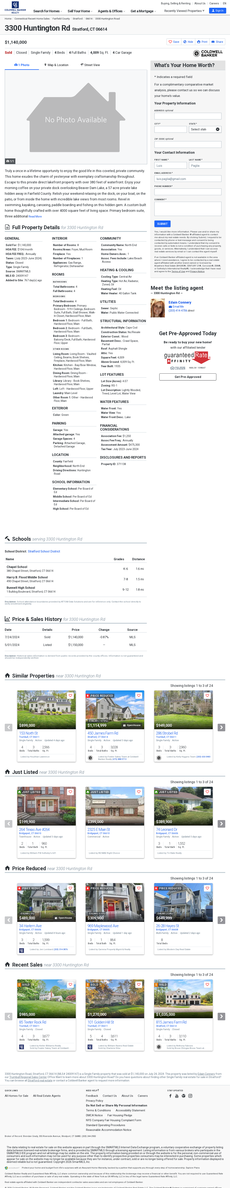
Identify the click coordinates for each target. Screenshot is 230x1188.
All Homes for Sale (16, 1096)
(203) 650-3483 (203, 757)
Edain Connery (180, 302)
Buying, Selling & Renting (175, 3)
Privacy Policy (94, 1100)
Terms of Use (178, 271)
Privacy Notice (197, 271)
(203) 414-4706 (178, 310)
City (157, 123)
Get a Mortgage (143, 11)
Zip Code (163, 138)
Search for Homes (47, 11)
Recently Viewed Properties (184, 10)
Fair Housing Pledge (119, 1115)
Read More (35, 216)
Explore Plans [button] (193, 1168)
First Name (161, 159)
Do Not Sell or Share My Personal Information (116, 1105)
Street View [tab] (90, 65)
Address (163, 110)
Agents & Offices (111, 11)
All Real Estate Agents (47, 1096)
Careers (214, 3)
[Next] (221, 727)
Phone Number (163, 186)
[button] (217, 10)
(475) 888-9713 (119, 759)
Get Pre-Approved (188, 377)
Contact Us (110, 1096)
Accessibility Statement (130, 1110)
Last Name (195, 159)
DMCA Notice (94, 1115)
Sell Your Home (80, 11)
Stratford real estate (40, 1080)
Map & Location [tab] (56, 65)
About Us (199, 3)
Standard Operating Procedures (105, 1125)
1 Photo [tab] (21, 65)
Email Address (163, 172)
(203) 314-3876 (61, 949)
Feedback (92, 1096)
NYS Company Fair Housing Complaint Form (113, 1120)
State (193, 123)
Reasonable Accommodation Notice (108, 1130)
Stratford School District (44, 551)
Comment (160, 199)
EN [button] (224, 3)
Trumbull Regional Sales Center (28, 1077)
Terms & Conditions (98, 1110)
